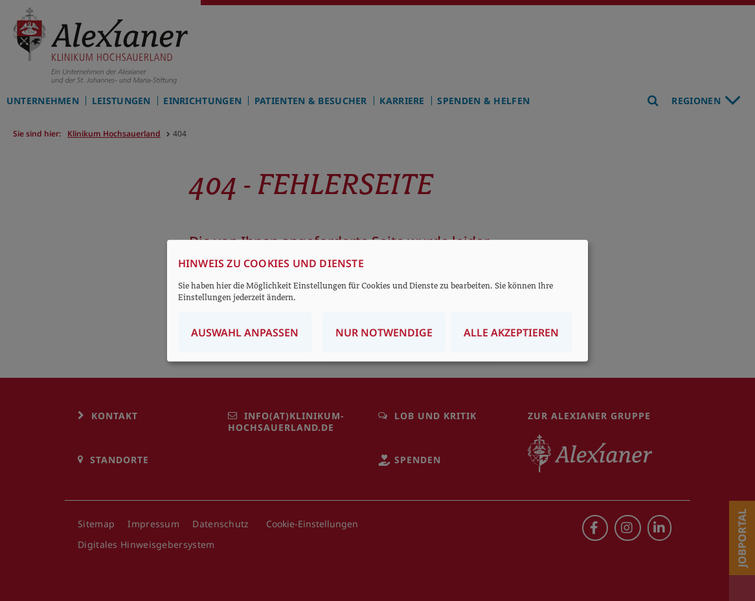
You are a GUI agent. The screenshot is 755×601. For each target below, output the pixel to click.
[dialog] (377, 300)
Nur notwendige (384, 332)
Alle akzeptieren (511, 332)
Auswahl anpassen (245, 332)
